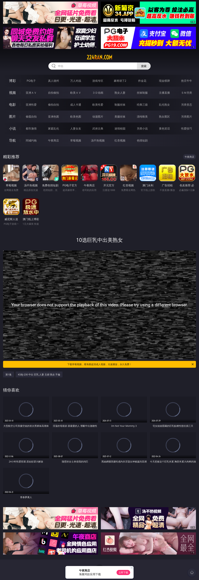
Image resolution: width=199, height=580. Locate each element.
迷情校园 (119, 128)
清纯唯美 (142, 116)
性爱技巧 (186, 128)
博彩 (12, 80)
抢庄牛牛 (186, 81)
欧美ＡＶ (75, 93)
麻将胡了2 (120, 81)
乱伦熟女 (164, 104)
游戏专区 (97, 81)
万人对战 (75, 81)
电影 (12, 104)
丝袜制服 (142, 93)
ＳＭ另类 (186, 93)
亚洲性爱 (31, 104)
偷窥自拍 (31, 116)
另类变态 (186, 104)
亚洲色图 (53, 116)
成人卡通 (75, 104)
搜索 (144, 66)
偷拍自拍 (53, 104)
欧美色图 (75, 116)
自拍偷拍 (53, 93)
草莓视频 (75, 140)
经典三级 (142, 104)
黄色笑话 (164, 128)
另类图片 (186, 116)
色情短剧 (142, 140)
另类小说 (142, 128)
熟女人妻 (119, 93)
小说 (12, 128)
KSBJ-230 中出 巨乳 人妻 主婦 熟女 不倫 (39, 374)
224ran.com (99, 57)
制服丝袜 (119, 104)
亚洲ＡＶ (31, 93)
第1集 (8, 374)
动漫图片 (97, 116)
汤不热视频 (98, 140)
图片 (12, 116)
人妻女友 (75, 128)
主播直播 (164, 93)
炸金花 (142, 81)
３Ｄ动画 (97, 93)
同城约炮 (31, 140)
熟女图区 (164, 116)
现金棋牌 (164, 81)
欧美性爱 (97, 104)
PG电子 (31, 81)
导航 (12, 140)
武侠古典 (97, 128)
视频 (12, 92)
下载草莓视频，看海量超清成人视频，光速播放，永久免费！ (130, 364)
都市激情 (31, 128)
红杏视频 (119, 140)
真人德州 (53, 81)
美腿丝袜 (119, 116)
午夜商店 (53, 140)
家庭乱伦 (53, 128)
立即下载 (123, 572)
